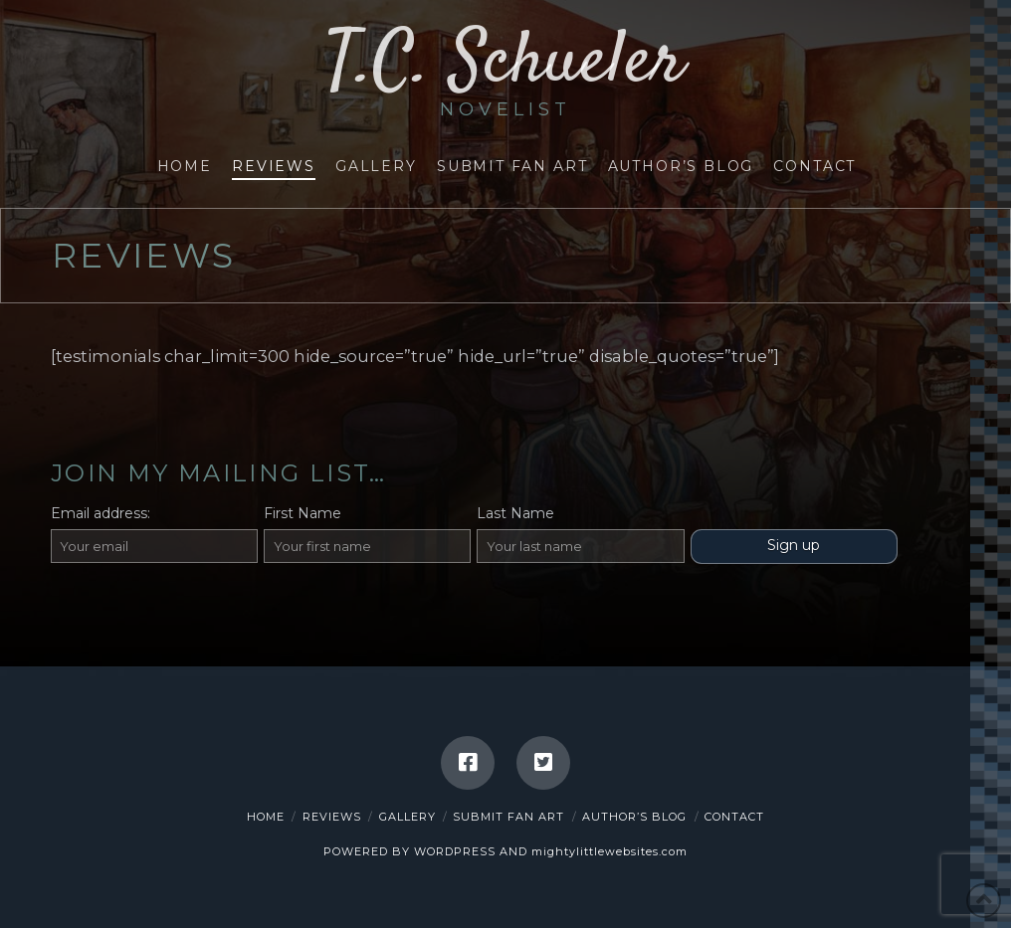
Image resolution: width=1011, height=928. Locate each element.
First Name (302, 513)
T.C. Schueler (505, 72)
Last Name (515, 513)
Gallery (407, 817)
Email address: (100, 513)
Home (266, 817)
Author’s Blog (634, 817)
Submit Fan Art (508, 817)
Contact (734, 817)
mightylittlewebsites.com (609, 851)
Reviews (332, 817)
